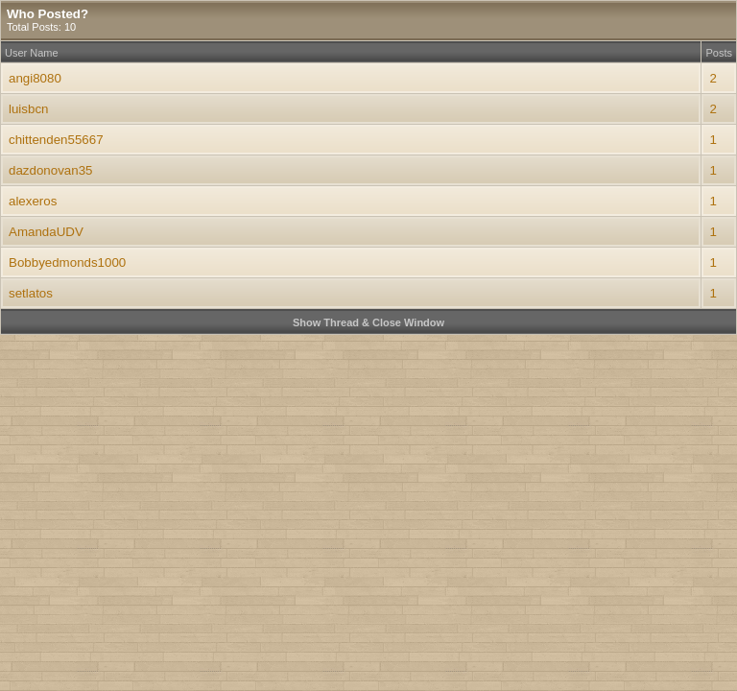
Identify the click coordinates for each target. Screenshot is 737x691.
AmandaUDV (46, 232)
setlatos (31, 293)
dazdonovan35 (50, 170)
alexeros (33, 201)
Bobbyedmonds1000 (67, 262)
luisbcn (29, 109)
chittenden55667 (56, 139)
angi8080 (35, 78)
